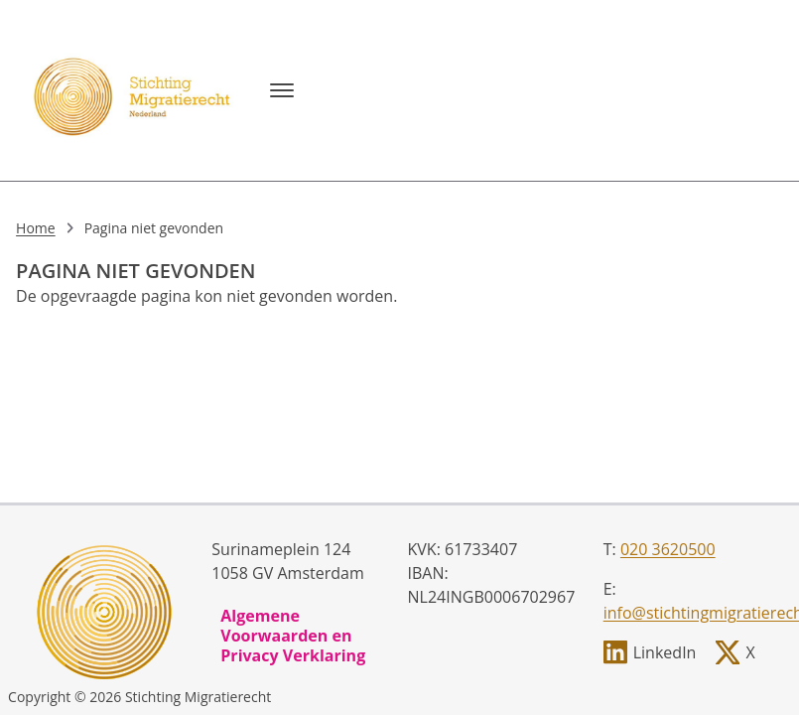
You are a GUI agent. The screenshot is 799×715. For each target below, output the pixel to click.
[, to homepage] (135, 90)
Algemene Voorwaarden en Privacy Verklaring (292, 635)
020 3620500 (668, 549)
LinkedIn (665, 652)
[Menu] (282, 90)
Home (36, 227)
